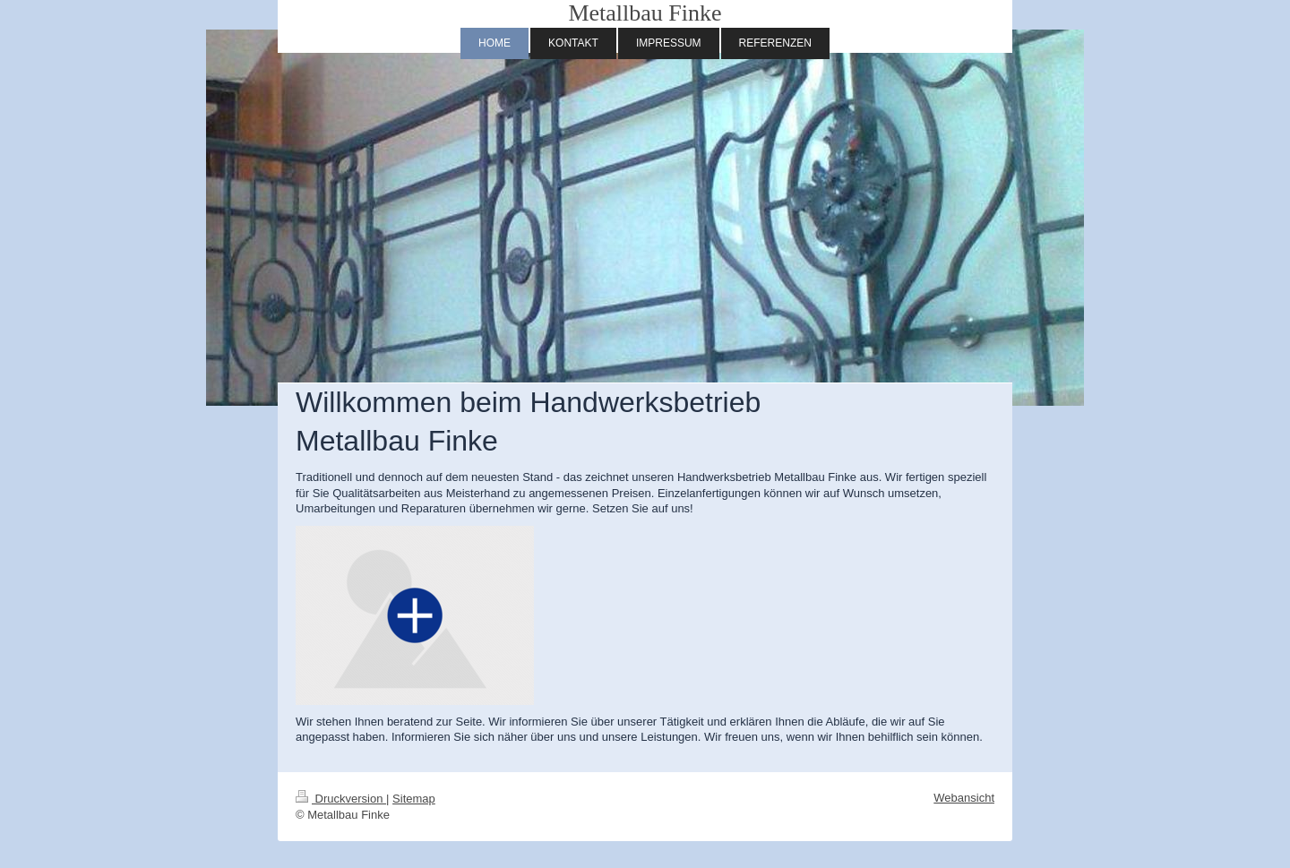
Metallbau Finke (644, 13)
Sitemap (413, 798)
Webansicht (963, 797)
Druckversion (341, 798)
